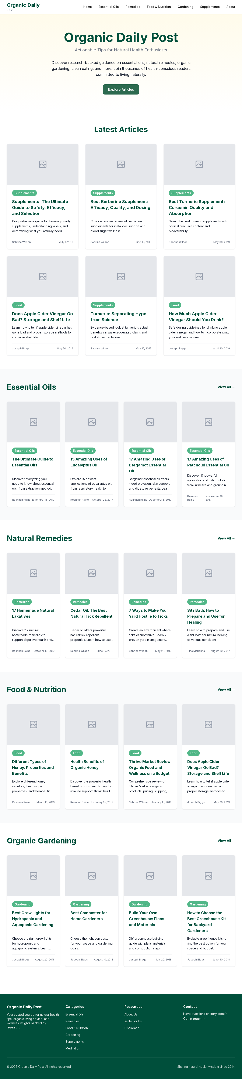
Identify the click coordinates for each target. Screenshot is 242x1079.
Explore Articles (121, 89)
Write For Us (133, 1021)
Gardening (185, 6)
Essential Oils (109, 6)
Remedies (133, 6)
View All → (226, 387)
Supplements (210, 6)
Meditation (73, 1048)
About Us (130, 1014)
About (231, 6)
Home (87, 6)
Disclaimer (131, 1028)
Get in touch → (194, 1018)
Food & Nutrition (159, 6)
